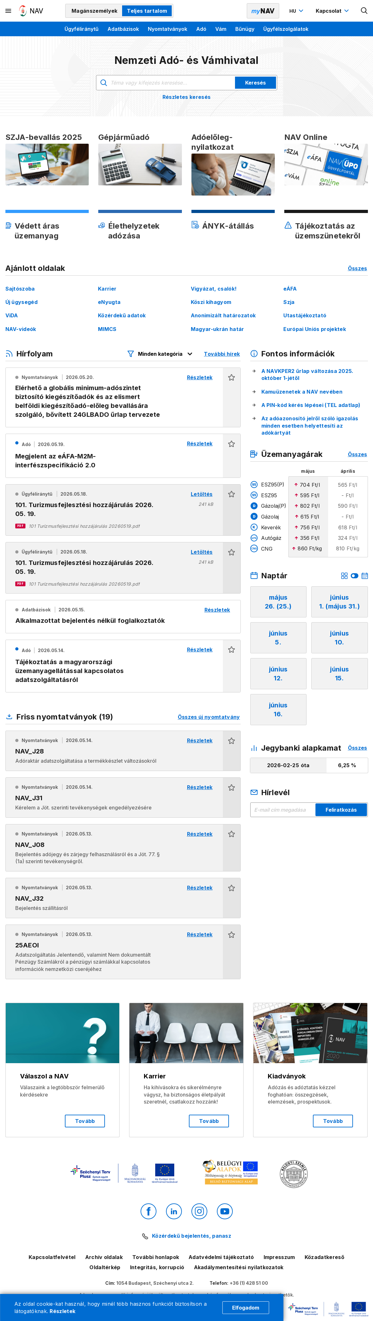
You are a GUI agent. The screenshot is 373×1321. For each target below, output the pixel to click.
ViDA (11, 315)
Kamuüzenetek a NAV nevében (301, 392)
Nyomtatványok (167, 29)
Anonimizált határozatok (223, 315)
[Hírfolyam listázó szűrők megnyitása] (160, 354)
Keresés (255, 82)
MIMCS (107, 329)
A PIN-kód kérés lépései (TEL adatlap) (311, 405)
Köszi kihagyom (211, 302)
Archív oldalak (104, 1257)
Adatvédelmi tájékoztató (221, 1257)
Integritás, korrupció (157, 1267)
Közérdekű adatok (122, 315)
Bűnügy (244, 29)
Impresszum (279, 1257)
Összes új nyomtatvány (209, 717)
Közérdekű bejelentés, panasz (191, 1236)
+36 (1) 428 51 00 (249, 1283)
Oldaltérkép (105, 1267)
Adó (201, 29)
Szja (288, 302)
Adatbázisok (123, 29)
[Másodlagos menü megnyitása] (8, 11)
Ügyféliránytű (82, 29)
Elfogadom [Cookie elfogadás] (245, 1307)
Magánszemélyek (94, 11)
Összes (357, 268)
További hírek (222, 354)
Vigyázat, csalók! (214, 289)
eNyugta (109, 302)
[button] (231, 397)
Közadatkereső (324, 1257)
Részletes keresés (186, 97)
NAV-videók (20, 329)
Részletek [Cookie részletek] (62, 1311)
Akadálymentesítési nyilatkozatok (239, 1267)
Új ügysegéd (21, 302)
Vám (220, 29)
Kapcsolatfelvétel (52, 1257)
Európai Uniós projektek (314, 329)
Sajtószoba (20, 289)
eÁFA (290, 289)
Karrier (107, 289)
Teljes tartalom (147, 11)
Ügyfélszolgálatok (285, 29)
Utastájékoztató (304, 315)
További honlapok (155, 1257)
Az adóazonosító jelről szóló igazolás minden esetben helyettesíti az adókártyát (309, 425)
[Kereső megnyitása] (364, 11)
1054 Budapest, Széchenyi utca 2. (155, 1283)
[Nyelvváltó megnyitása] (297, 10)
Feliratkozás (341, 810)
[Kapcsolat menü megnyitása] (333, 10)
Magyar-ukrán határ (217, 329)
